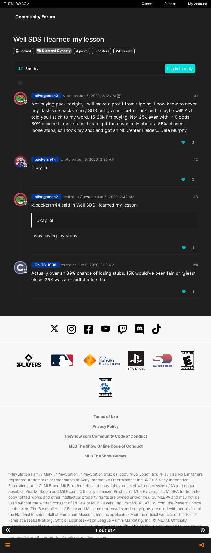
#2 (195, 159)
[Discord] (139, 329)
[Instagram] (71, 329)
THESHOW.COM (16, 4)
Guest (85, 196)
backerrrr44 (45, 159)
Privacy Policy (105, 426)
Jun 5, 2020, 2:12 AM (97, 95)
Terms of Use (105, 416)
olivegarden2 (46, 95)
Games (147, 4)
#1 (196, 95)
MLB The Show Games (105, 456)
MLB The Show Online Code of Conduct (106, 446)
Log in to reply (180, 68)
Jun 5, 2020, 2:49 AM (115, 196)
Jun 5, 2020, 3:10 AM (96, 265)
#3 (195, 196)
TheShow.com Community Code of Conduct (105, 436)
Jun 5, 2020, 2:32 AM (96, 159)
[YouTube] (105, 329)
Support (170, 4)
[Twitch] (122, 329)
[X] (54, 329)
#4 (195, 265)
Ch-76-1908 (46, 265)
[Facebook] (88, 329)
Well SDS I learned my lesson (106, 205)
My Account (197, 4)
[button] (7, 545)
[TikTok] (156, 329)
